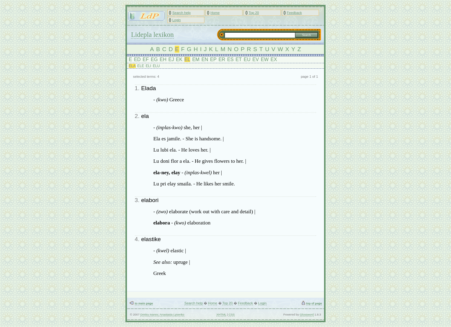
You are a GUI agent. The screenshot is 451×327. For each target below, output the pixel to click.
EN (204, 59)
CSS (232, 314)
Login (176, 20)
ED (137, 59)
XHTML (221, 314)
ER (222, 59)
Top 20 (253, 13)
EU (247, 59)
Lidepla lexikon (152, 34)
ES (230, 59)
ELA (132, 66)
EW (265, 59)
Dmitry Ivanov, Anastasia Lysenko (162, 314)
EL (187, 59)
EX (274, 59)
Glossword (307, 314)
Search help (181, 13)
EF (146, 59)
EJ (171, 59)
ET (238, 59)
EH (163, 59)
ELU (156, 66)
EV (255, 59)
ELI (148, 66)
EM (196, 59)
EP (213, 59)
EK (179, 59)
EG (154, 59)
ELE (140, 66)
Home (214, 13)
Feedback (294, 13)
